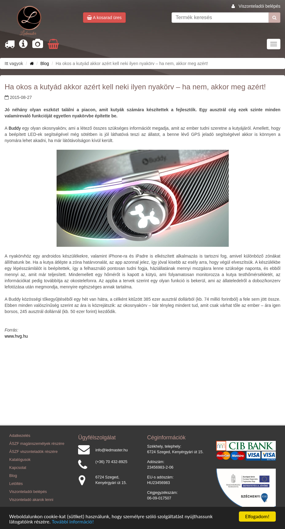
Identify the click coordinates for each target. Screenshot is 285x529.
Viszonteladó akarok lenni (31, 500)
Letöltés (16, 484)
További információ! (73, 522)
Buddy (15, 128)
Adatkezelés (19, 435)
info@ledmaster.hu (111, 450)
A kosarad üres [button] (104, 17)
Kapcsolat (17, 468)
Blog (44, 63)
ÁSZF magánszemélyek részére (36, 444)
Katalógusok (19, 460)
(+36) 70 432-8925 (111, 462)
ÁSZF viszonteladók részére (33, 452)
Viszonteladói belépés (259, 6)
